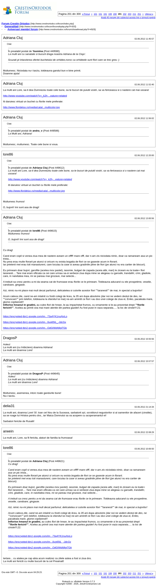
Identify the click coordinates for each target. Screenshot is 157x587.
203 (129, 14)
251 (139, 14)
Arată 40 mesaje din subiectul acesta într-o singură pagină (128, 17)
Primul (86, 14)
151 (100, 14)
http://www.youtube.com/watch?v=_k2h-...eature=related (35, 95)
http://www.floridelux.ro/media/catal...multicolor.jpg (31, 107)
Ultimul (149, 14)
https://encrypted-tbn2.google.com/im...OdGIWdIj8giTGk (35, 327)
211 (134, 14)
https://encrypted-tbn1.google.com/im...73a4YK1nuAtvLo (35, 316)
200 (115, 14)
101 (95, 14)
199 (110, 14)
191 (105, 14)
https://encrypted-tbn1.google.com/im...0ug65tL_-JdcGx (34, 322)
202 (124, 14)
